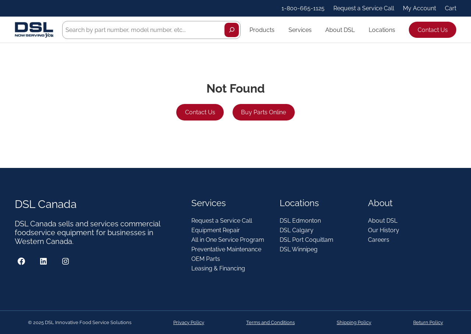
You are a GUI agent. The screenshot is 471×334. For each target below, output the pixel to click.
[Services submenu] (315, 30)
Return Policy (428, 322)
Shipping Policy (354, 322)
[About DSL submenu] (358, 30)
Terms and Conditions (270, 322)
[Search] (231, 30)
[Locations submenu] (398, 30)
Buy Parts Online (263, 112)
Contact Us (433, 29)
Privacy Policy (188, 322)
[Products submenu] (278, 30)
